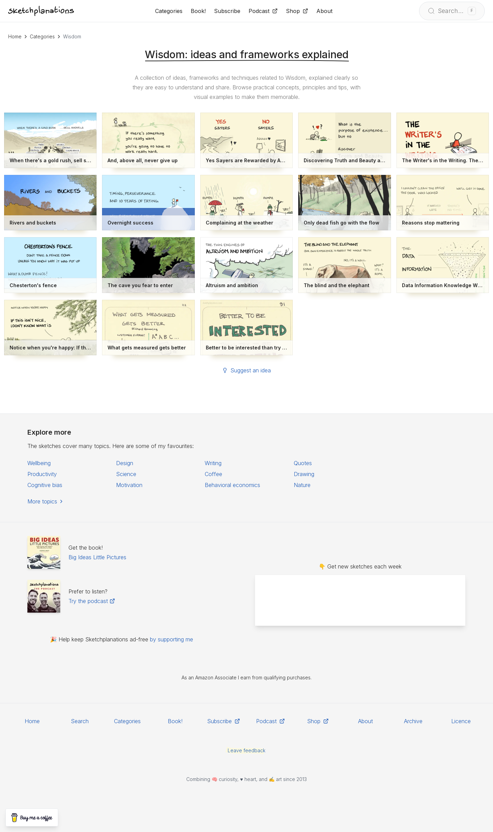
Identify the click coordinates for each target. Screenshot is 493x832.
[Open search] (452, 11)
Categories (42, 36)
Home (15, 36)
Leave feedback (246, 750)
